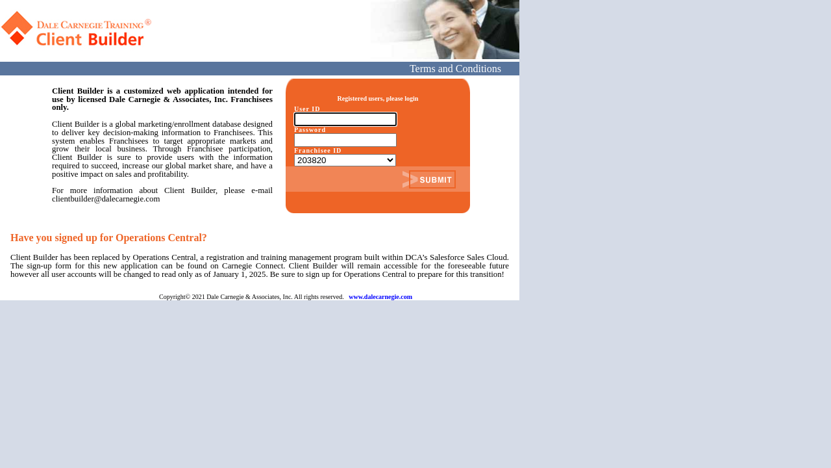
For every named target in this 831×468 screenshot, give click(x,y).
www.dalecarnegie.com (380, 296)
